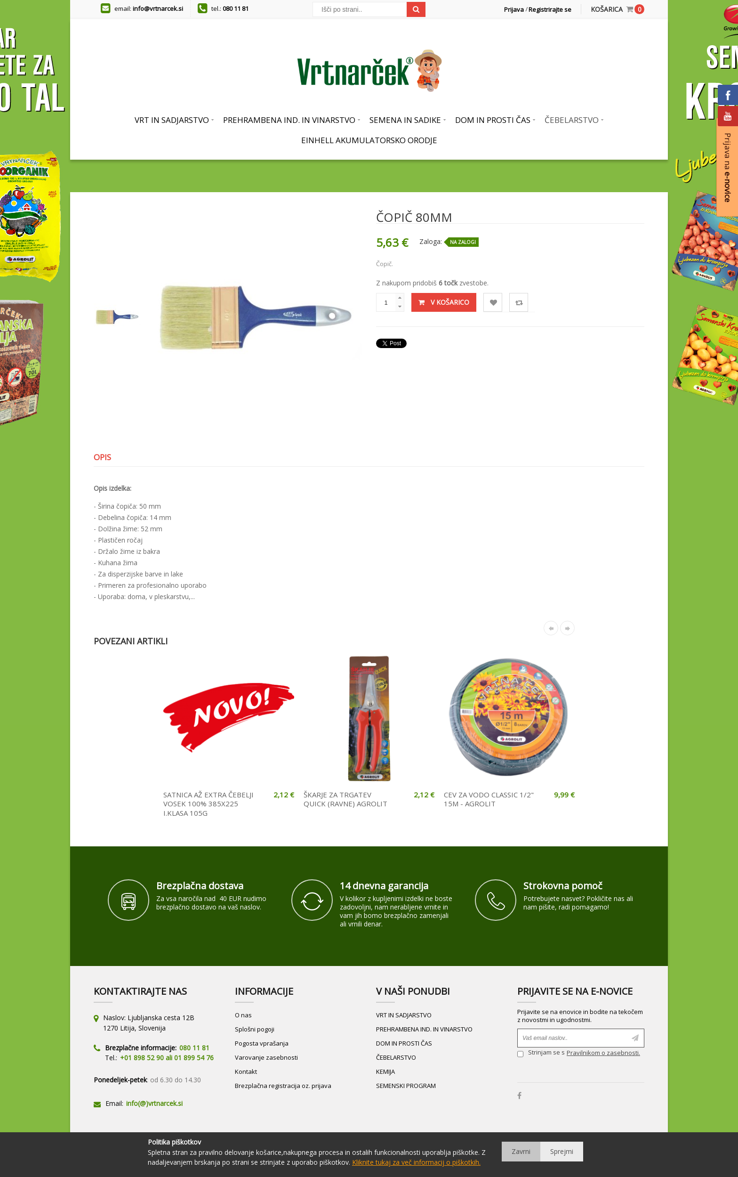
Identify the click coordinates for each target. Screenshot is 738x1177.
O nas (243, 1015)
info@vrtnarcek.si (158, 8)
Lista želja (493, 302)
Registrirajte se (550, 9)
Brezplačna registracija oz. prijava (283, 1085)
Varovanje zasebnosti (266, 1057)
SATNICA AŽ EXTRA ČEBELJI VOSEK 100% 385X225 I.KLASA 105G (208, 804)
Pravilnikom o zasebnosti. (603, 1052)
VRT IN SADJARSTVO (404, 1015)
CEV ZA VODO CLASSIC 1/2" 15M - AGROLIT (489, 799)
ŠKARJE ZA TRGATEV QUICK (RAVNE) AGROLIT (345, 799)
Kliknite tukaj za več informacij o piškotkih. (416, 1162)
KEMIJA (385, 1071)
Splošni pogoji (254, 1029)
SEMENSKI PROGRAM (406, 1085)
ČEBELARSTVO (396, 1057)
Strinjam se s (541, 1053)
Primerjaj (519, 302)
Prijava (514, 9)
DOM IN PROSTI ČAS (404, 1043)
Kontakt (246, 1071)
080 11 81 (236, 8)
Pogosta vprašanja (262, 1043)
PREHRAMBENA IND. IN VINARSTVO (424, 1029)
